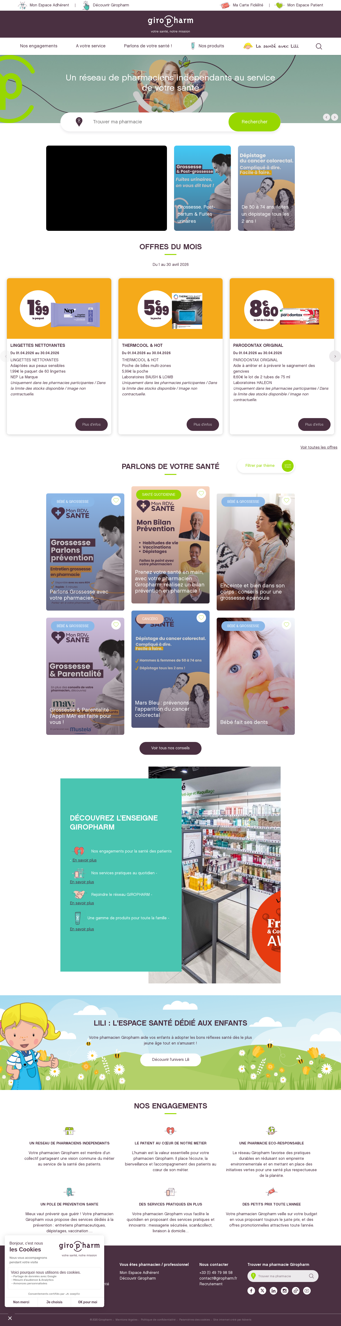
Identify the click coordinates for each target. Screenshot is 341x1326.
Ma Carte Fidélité (248, 5)
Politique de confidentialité (158, 1320)
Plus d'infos (91, 424)
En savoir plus (84, 860)
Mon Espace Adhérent (49, 5)
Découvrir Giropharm (111, 5)
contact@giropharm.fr (218, 1278)
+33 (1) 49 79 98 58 (216, 1273)
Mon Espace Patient (305, 5)
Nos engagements (38, 46)
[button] (326, 117)
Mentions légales (126, 1320)
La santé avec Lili (277, 46)
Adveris (246, 1320)
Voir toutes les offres (319, 447)
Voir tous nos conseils (170, 748)
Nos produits (211, 46)
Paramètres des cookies (194, 1320)
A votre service (91, 46)
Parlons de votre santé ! (148, 46)
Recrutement (211, 1284)
